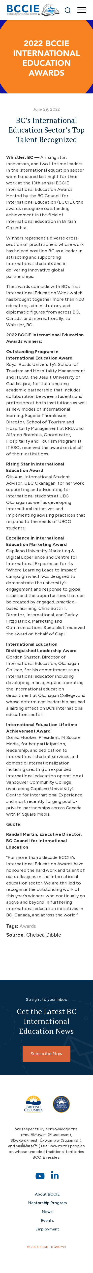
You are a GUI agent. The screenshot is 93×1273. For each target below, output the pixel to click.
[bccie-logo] (33, 10)
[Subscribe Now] (46, 1054)
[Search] (67, 10)
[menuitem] (79, 10)
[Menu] (79, 10)
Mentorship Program (47, 1202)
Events (47, 1220)
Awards (28, 926)
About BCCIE (47, 1194)
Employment (47, 1229)
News (47, 1211)
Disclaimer (58, 1247)
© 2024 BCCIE (38, 1247)
